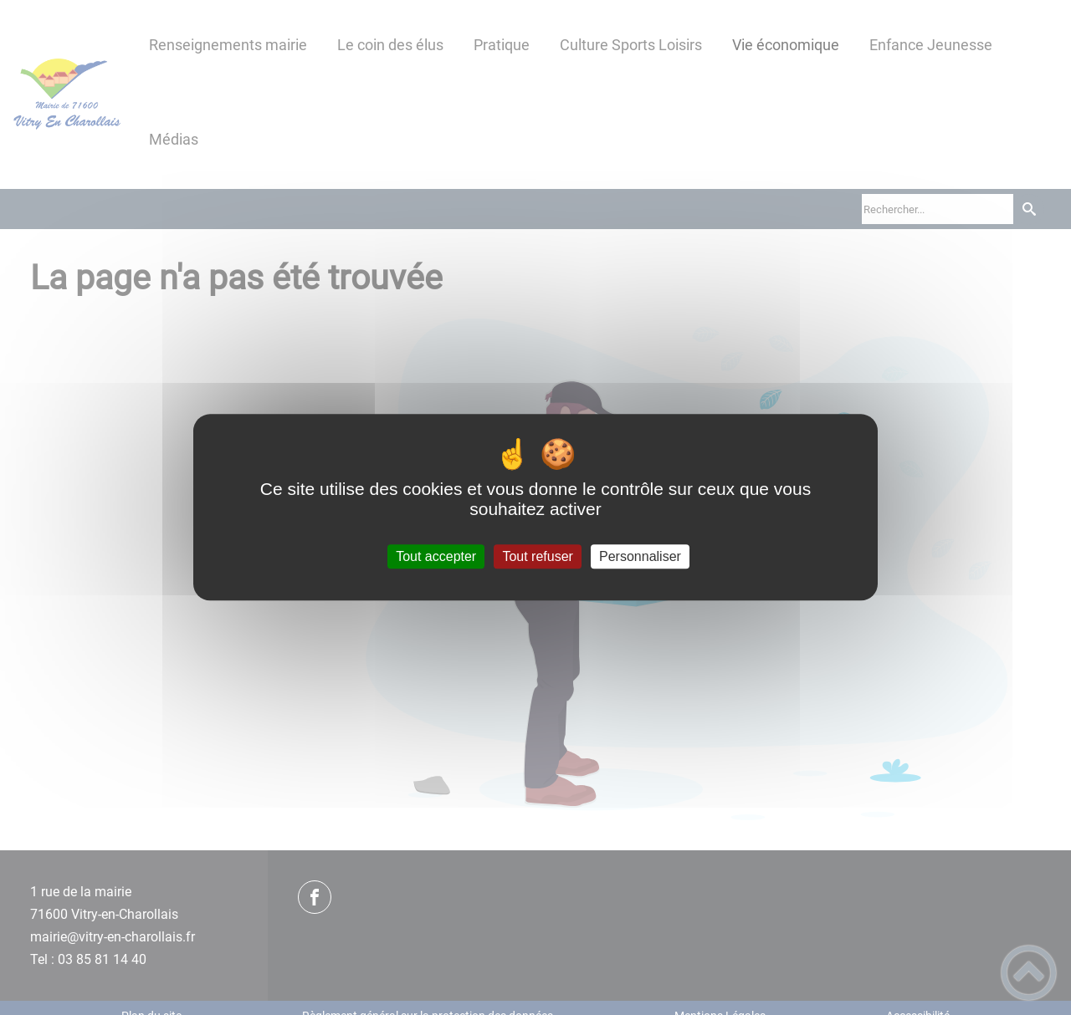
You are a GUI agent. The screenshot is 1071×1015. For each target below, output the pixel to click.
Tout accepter (436, 556)
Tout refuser (537, 556)
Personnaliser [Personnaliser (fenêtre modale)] (640, 556)
